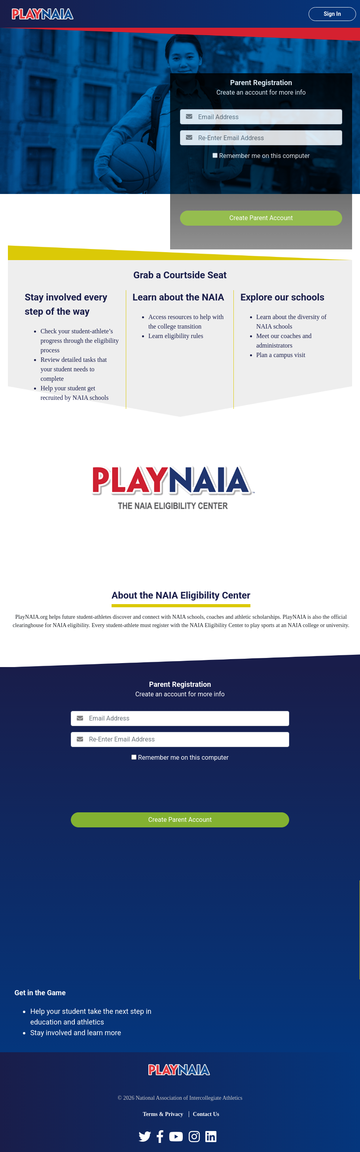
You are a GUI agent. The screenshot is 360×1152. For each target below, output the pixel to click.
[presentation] (240, 185)
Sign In (332, 14)
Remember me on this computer (264, 156)
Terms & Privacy (163, 1114)
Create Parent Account (261, 218)
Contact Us (206, 1114)
